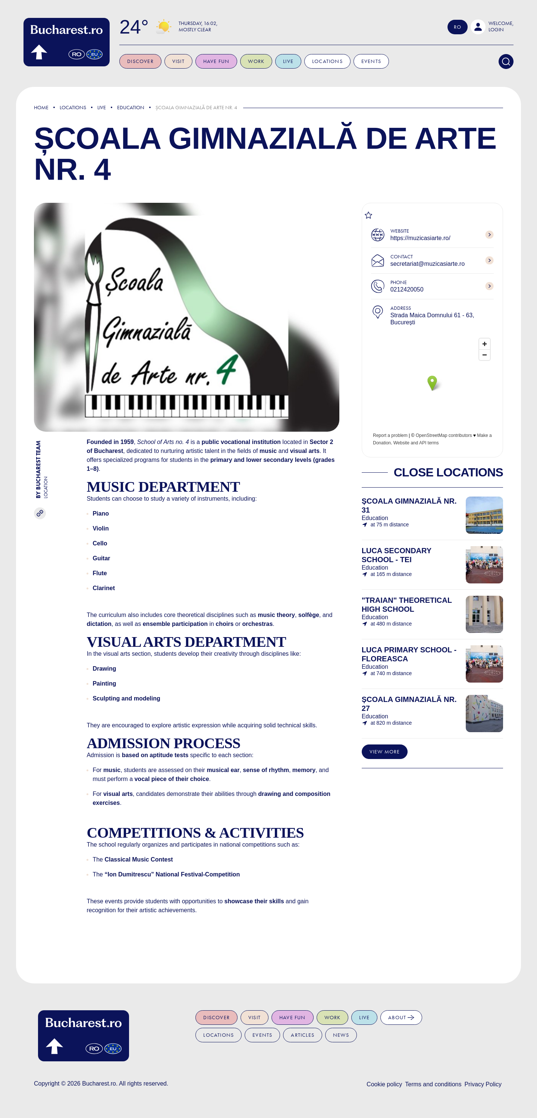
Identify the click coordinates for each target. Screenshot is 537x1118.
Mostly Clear (199, 29)
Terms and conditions (433, 1084)
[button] (492, 26)
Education (130, 107)
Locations (332, 61)
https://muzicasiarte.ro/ (420, 238)
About (401, 1017)
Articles (302, 1035)
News (341, 1035)
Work (261, 61)
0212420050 (407, 289)
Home (41, 107)
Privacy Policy (483, 1084)
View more (385, 752)
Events (376, 61)
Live (293, 61)
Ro (457, 27)
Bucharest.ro (99, 1083)
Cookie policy (384, 1084)
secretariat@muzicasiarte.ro (427, 264)
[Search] (506, 61)
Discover (145, 61)
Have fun (221, 61)
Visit (183, 61)
